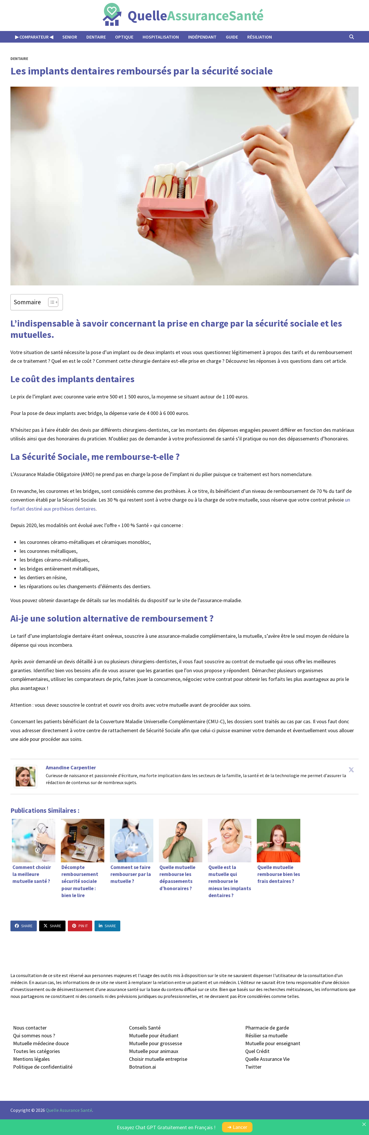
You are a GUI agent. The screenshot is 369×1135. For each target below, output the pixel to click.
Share (23, 925)
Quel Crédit (257, 1051)
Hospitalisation (161, 37)
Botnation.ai (142, 1066)
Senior (69, 37)
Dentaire (96, 37)
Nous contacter (30, 1027)
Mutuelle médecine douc (39, 1043)
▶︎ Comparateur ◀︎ (34, 37)
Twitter (253, 1066)
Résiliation (259, 37)
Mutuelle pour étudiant (154, 1035)
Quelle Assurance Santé (69, 1110)
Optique (124, 37)
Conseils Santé (145, 1027)
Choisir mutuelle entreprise (158, 1059)
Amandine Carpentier (71, 767)
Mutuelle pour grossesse (155, 1043)
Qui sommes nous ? (34, 1035)
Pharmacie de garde (267, 1027)
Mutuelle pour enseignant (272, 1043)
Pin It (80, 925)
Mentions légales (31, 1059)
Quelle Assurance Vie (267, 1059)
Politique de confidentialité (42, 1066)
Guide (232, 37)
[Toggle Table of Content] (50, 302)
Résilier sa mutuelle (266, 1035)
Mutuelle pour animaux (153, 1051)
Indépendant (202, 37)
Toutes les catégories (36, 1051)
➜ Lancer (237, 1127)
